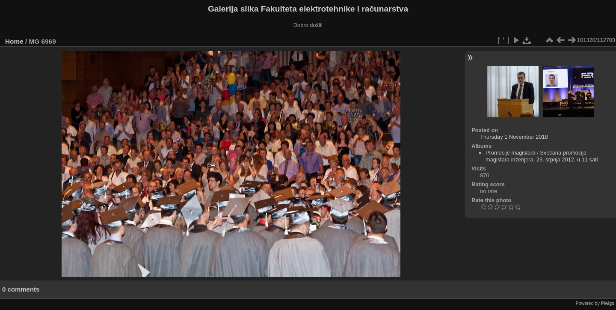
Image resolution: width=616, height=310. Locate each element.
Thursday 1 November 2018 (514, 137)
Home (14, 41)
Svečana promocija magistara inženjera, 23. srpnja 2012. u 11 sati (542, 156)
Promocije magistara (511, 152)
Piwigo (607, 303)
